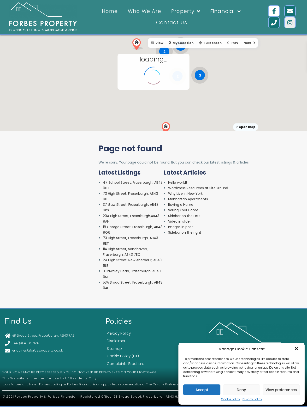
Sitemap (114, 348)
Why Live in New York (185, 193)
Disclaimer (116, 340)
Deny (241, 389)
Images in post (180, 227)
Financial (225, 11)
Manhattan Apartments (188, 199)
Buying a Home (180, 204)
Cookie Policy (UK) (123, 355)
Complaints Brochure (125, 363)
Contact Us (171, 22)
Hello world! (177, 182)
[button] (297, 349)
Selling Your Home (183, 210)
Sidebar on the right (184, 232)
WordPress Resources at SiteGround (198, 188)
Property (185, 11)
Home (110, 11)
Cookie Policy (230, 399)
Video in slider (179, 221)
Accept (201, 389)
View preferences (281, 389)
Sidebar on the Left (184, 215)
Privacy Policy (252, 399)
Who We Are (144, 11)
